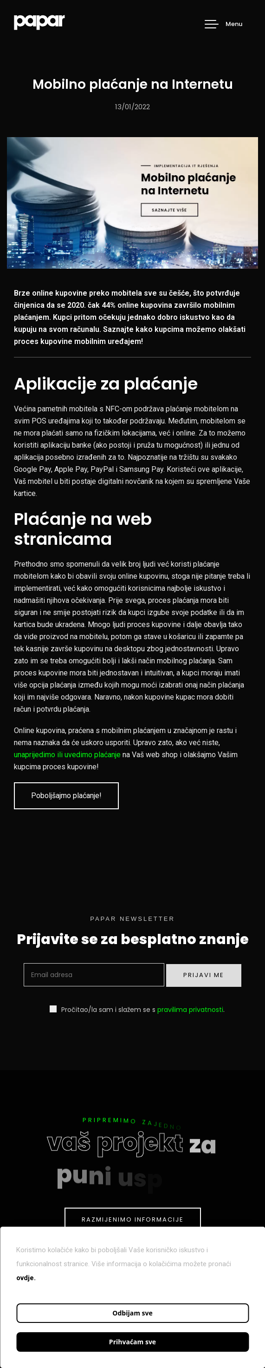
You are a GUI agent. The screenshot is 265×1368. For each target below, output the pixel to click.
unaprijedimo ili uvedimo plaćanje (67, 754)
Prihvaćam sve (132, 1341)
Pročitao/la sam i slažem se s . (137, 1009)
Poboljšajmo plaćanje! (66, 795)
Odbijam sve (132, 1313)
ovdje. (26, 1278)
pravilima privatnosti (190, 1009)
